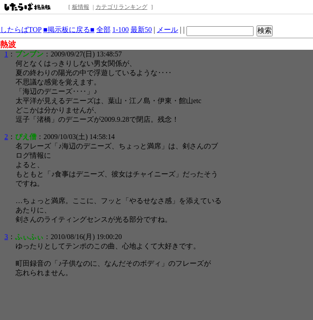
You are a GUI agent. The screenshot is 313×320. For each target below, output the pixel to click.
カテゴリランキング (121, 7)
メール (167, 29)
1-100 (120, 29)
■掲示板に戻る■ (68, 29)
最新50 (141, 29)
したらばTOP (20, 29)
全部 (103, 29)
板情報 (80, 7)
